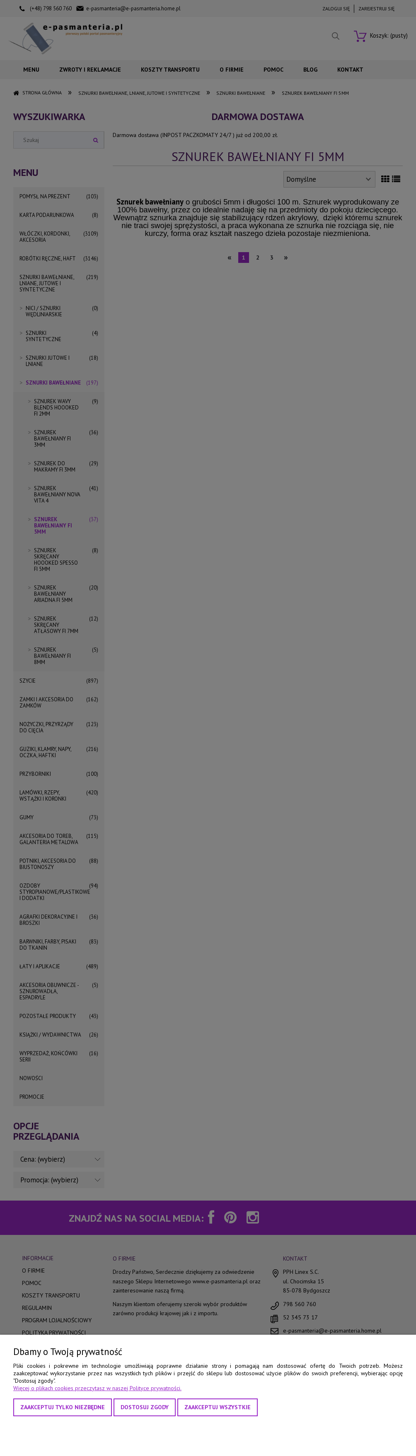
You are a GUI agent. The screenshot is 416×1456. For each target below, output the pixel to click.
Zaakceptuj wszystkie (217, 1407)
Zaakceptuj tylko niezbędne (62, 1407)
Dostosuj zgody (145, 1407)
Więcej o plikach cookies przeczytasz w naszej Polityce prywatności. (97, 1388)
